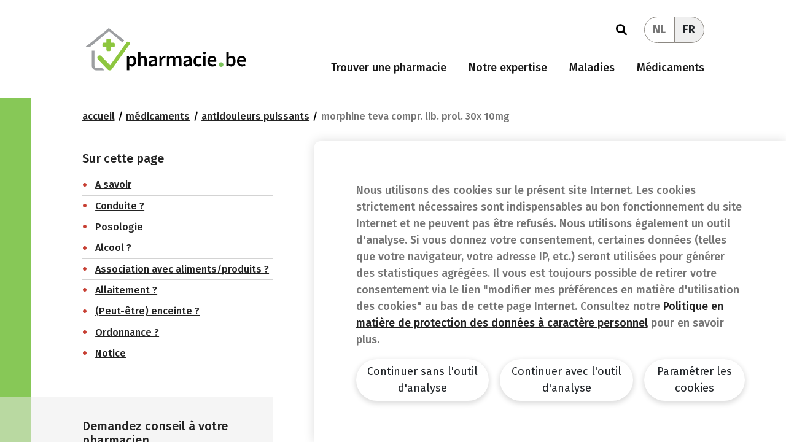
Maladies (592, 67)
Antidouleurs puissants (255, 116)
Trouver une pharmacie (388, 67)
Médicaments (670, 67)
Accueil (98, 116)
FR (689, 29)
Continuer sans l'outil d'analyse (422, 380)
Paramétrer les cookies (694, 380)
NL (659, 29)
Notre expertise (508, 67)
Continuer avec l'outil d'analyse (566, 380)
